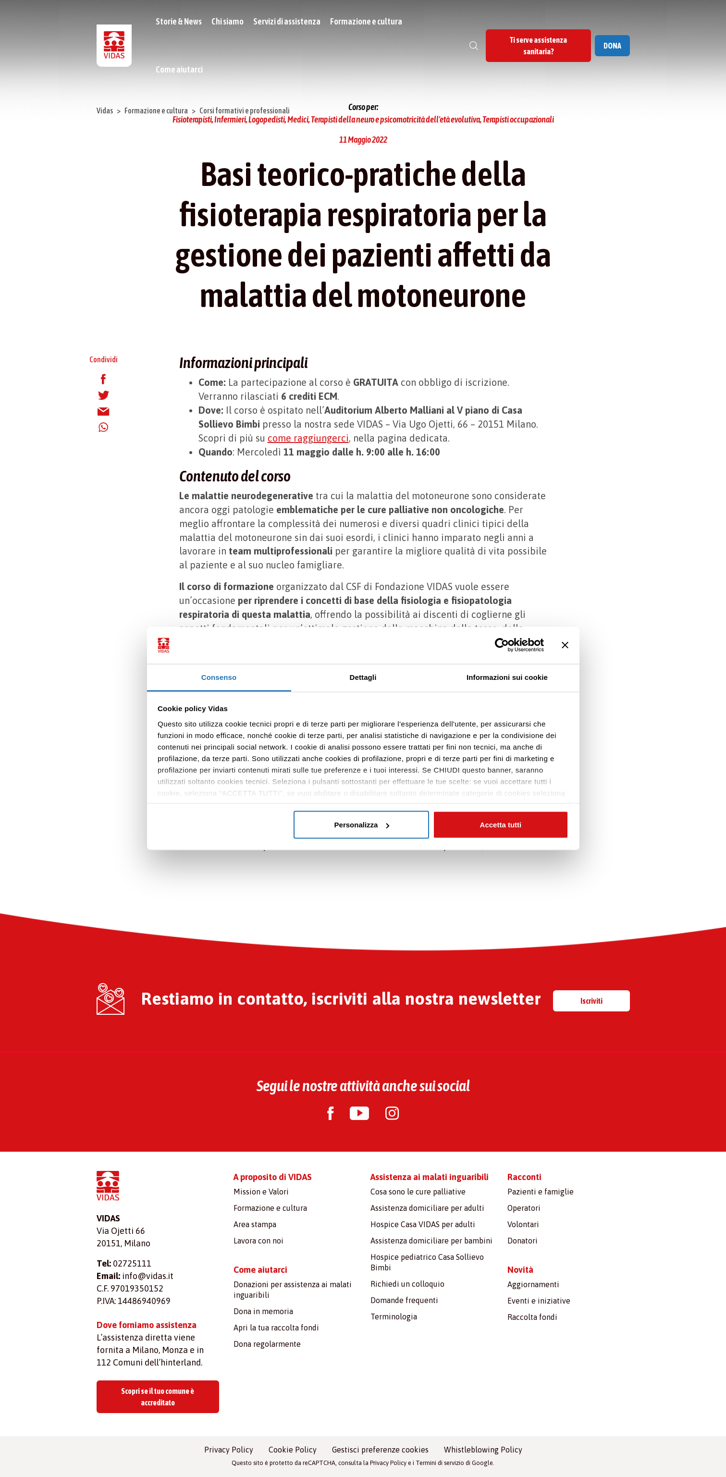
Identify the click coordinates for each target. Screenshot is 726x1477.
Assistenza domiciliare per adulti (427, 1208)
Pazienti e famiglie (540, 1191)
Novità (520, 1270)
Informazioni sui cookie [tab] (507, 677)
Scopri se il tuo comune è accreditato (157, 1397)
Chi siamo (228, 21)
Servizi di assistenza (287, 21)
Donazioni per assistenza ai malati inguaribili (293, 1289)
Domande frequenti (404, 1300)
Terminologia (393, 1316)
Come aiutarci (179, 69)
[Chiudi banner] (565, 645)
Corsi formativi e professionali (244, 110)
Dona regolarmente (267, 1344)
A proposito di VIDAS (273, 1177)
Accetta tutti (501, 825)
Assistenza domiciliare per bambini (431, 1240)
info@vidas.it (147, 1276)
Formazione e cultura (367, 21)
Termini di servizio (440, 1462)
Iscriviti (591, 1001)
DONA (612, 45)
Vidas (105, 110)
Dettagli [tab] (363, 677)
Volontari (523, 1224)
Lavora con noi (258, 1240)
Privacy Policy (228, 1449)
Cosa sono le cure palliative (418, 1191)
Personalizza (362, 825)
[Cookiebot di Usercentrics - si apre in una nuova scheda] (502, 645)
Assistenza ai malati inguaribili (429, 1177)
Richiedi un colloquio (407, 1284)
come (281, 437)
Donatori (522, 1240)
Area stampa (255, 1224)
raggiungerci (321, 437)
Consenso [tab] (218, 677)
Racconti (524, 1177)
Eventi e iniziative (538, 1300)
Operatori (524, 1208)
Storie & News (179, 21)
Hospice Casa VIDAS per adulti (422, 1224)
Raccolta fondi (532, 1317)
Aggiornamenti (533, 1284)
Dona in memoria (263, 1311)
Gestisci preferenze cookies (380, 1449)
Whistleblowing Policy (483, 1449)
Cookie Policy (293, 1449)
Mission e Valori (261, 1191)
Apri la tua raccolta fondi (276, 1327)
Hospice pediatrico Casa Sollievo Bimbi (427, 1262)
